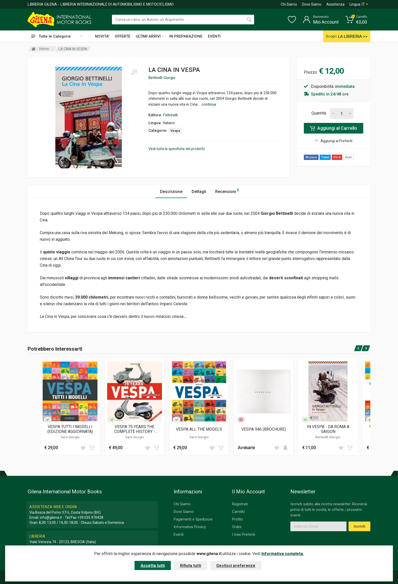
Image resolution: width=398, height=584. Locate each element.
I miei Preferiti (243, 534)
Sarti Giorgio (70, 437)
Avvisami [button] (246, 447)
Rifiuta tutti (190, 565)
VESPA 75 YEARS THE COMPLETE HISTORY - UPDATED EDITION (134, 429)
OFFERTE (122, 36)
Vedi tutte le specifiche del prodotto (176, 149)
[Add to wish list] (83, 448)
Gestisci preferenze (235, 565)
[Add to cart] (91, 447)
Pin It (337, 157)
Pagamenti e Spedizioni (193, 519)
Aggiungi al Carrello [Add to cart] (333, 128)
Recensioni (227, 191)
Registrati (240, 504)
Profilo (237, 519)
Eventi (179, 534)
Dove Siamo (311, 4)
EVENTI (214, 36)
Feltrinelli (170, 115)
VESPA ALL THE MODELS (199, 429)
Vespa (175, 131)
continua (209, 104)
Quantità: (319, 113)
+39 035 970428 (90, 517)
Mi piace (311, 157)
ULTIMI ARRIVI (150, 36)
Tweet (325, 157)
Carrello (238, 511)
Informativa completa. (282, 553)
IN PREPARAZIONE (185, 36)
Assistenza (335, 4)
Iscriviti (359, 526)
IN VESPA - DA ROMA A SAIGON (328, 429)
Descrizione (171, 191)
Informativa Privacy (190, 527)
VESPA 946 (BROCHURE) (263, 429)
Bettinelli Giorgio (161, 77)
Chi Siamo (289, 4)
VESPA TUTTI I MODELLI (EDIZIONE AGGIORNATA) (70, 429)
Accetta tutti (153, 565)
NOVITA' (102, 36)
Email (348, 157)
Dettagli (199, 191)
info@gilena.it (51, 517)
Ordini (236, 527)
